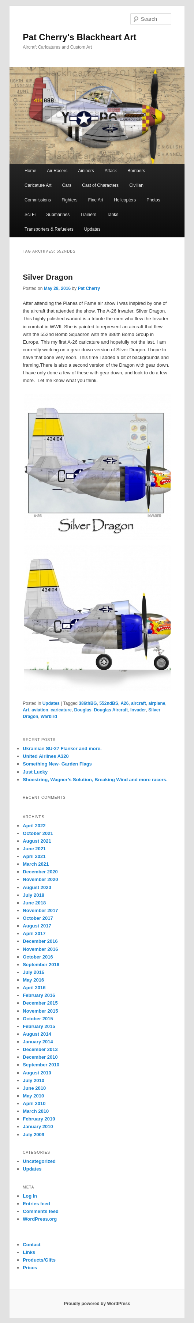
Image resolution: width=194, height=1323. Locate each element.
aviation (39, 709)
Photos (153, 200)
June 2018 (34, 903)
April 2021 (34, 856)
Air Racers (57, 170)
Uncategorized (39, 1161)
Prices (30, 1267)
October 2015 (38, 1018)
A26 (124, 703)
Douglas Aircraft (111, 709)
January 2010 (38, 1126)
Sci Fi (30, 214)
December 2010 (40, 1057)
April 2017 (34, 933)
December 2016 (40, 941)
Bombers (136, 170)
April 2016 (34, 987)
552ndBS (108, 703)
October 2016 (38, 957)
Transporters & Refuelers (49, 229)
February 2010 (39, 1119)
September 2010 (41, 1064)
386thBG (88, 703)
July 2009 (33, 1134)
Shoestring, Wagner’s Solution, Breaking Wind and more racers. (95, 779)
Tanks (112, 214)
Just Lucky (35, 772)
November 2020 (40, 879)
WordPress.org (40, 1219)
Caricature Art (38, 185)
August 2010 (37, 1073)
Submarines (58, 214)
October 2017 (38, 918)
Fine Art (95, 200)
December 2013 (40, 1049)
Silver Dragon (48, 277)
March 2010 (36, 1111)
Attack (111, 170)
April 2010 (34, 1103)
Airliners (86, 170)
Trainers (88, 214)
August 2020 (37, 887)
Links (29, 1252)
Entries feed (36, 1203)
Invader (138, 709)
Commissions (38, 200)
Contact (31, 1244)
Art (26, 709)
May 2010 (33, 1096)
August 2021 (37, 841)
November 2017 (40, 910)
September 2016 (41, 964)
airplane (156, 703)
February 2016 (39, 995)
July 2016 (33, 972)
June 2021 (34, 848)
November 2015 (40, 1011)
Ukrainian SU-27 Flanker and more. (62, 748)
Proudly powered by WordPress (97, 1303)
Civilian (136, 185)
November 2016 (40, 949)
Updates (92, 229)
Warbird (49, 716)
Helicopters (125, 200)
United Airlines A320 (45, 756)
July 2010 (33, 1080)
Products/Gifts (39, 1260)
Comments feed (41, 1211)
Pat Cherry (89, 288)
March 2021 (36, 864)
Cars (66, 185)
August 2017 (37, 926)
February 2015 (39, 1026)
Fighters (69, 200)
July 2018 (33, 895)
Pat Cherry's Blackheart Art (79, 37)
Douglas (82, 709)
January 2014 (38, 1041)
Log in (30, 1196)
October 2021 (38, 833)
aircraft (138, 703)
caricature (61, 709)
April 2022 (34, 825)
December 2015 (40, 1003)
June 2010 (34, 1088)
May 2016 (33, 980)
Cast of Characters (100, 185)
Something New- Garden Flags (57, 764)
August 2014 (37, 1034)
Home (30, 170)
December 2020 (40, 871)
